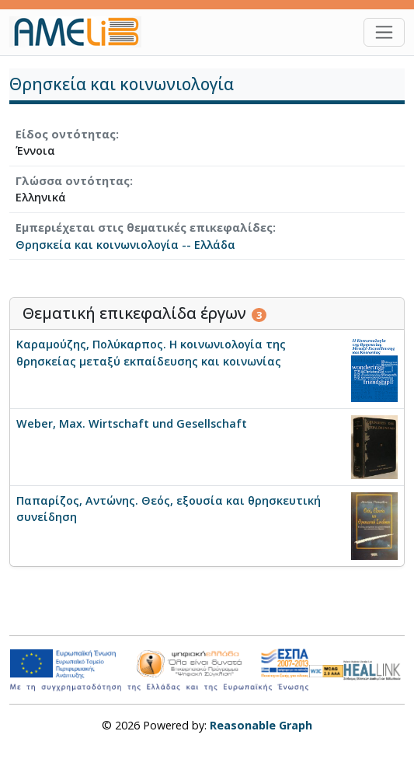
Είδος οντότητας (66, 134)
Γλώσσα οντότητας (73, 180)
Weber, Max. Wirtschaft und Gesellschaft (131, 423)
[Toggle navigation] (384, 32)
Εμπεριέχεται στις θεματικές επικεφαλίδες (144, 227)
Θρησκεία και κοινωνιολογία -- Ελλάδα (125, 244)
